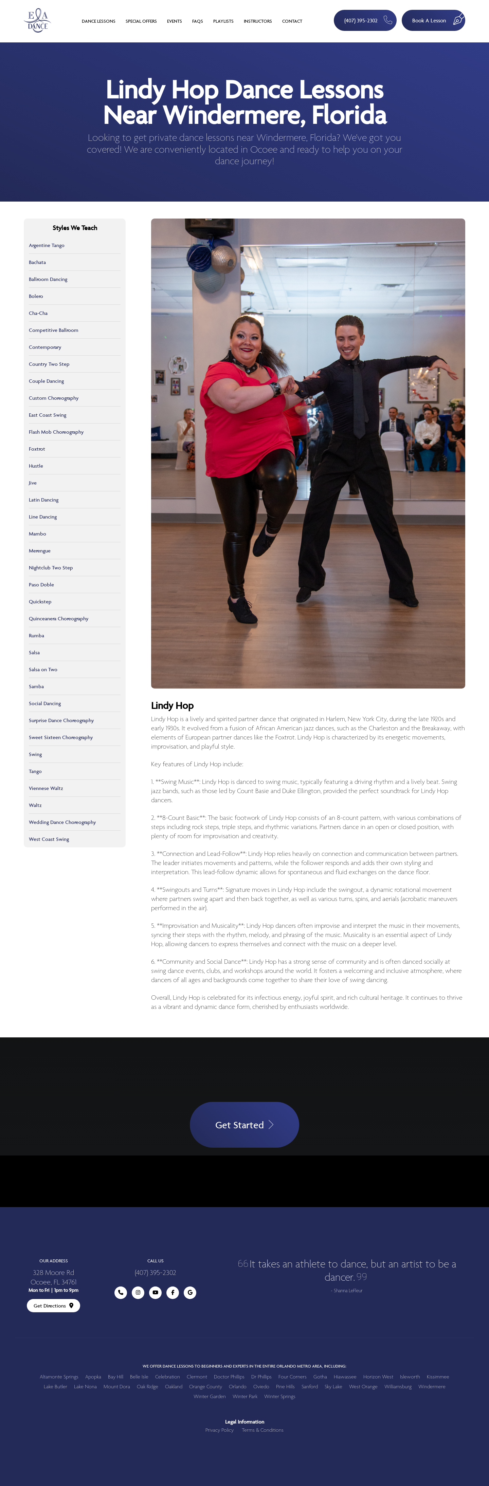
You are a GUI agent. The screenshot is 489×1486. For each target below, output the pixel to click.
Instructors (258, 21)
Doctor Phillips (229, 1377)
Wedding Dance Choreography (62, 822)
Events (174, 21)
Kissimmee (438, 1377)
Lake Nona (85, 1387)
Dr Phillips (261, 1377)
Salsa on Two (43, 669)
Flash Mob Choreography (56, 432)
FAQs (197, 21)
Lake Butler (55, 1387)
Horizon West (378, 1377)
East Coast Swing (47, 415)
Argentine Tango (47, 245)
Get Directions (53, 1305)
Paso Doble (41, 584)
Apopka (93, 1377)
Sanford (310, 1387)
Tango (35, 771)
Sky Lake (333, 1387)
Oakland (173, 1387)
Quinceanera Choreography (59, 618)
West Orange (363, 1387)
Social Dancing (45, 703)
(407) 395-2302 (368, 20)
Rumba (36, 635)
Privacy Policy (219, 1430)
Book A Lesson (438, 17)
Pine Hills (285, 1387)
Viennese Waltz (46, 788)
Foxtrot (37, 449)
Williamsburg (398, 1387)
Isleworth (410, 1377)
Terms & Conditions (263, 1430)
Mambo (37, 533)
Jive (33, 482)
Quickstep (40, 601)
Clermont (197, 1377)
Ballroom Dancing (48, 279)
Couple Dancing (46, 381)
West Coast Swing (49, 839)
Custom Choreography (54, 398)
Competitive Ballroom (53, 330)
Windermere (432, 1387)
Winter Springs (279, 1396)
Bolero (36, 296)
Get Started (244, 1125)
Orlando (238, 1387)
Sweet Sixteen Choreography (61, 737)
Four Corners (292, 1377)
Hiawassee (345, 1377)
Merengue (40, 550)
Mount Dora (117, 1387)
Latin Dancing (43, 499)
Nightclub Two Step (51, 567)
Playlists (223, 21)
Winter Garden (210, 1396)
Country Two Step (49, 364)
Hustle (36, 466)
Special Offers (141, 21)
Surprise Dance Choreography (61, 720)
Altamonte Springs (59, 1377)
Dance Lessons (98, 21)
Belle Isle (139, 1377)
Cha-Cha (38, 313)
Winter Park (245, 1396)
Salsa (34, 652)
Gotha (320, 1377)
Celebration (167, 1377)
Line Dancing (43, 516)
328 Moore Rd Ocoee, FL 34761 (53, 1277)
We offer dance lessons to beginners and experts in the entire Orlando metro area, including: (244, 1366)
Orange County (205, 1387)
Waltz (35, 805)
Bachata (37, 262)
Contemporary (45, 347)
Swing (35, 754)
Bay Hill (115, 1377)
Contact (292, 21)
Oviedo (261, 1387)
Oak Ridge (147, 1387)
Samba (36, 686)
